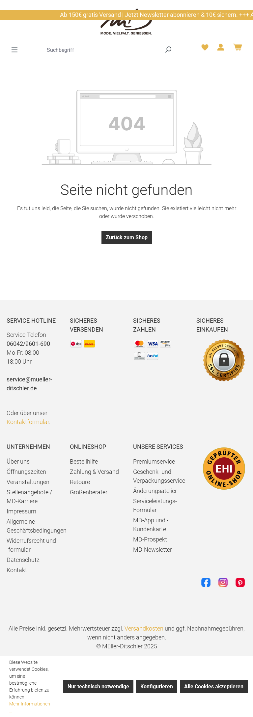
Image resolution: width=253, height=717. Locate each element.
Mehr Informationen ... (29, 707)
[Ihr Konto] (221, 49)
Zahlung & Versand (94, 471)
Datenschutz (23, 559)
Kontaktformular (28, 421)
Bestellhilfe (84, 461)
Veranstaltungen (28, 481)
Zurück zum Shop (127, 237)
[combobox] (102, 49)
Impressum (21, 511)
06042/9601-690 (28, 343)
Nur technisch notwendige (98, 686)
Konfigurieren (156, 686)
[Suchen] (168, 49)
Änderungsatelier (155, 490)
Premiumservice (154, 461)
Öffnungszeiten (26, 471)
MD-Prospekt (150, 539)
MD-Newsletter (152, 549)
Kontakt (17, 570)
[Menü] (14, 49)
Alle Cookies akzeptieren (213, 686)
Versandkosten (144, 628)
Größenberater (88, 492)
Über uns (18, 461)
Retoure (80, 481)
